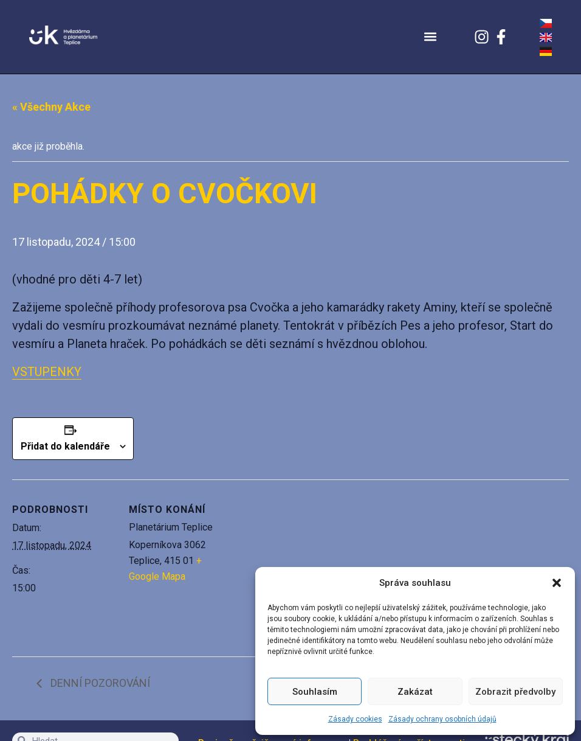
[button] (557, 583)
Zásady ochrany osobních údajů (442, 719)
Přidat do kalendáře (65, 446)
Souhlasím (314, 691)
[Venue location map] (310, 563)
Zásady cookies (355, 719)
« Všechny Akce (51, 106)
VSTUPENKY (46, 371)
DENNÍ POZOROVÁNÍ (99, 683)
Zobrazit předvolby (515, 691)
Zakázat (415, 691)
